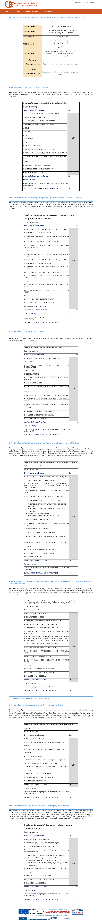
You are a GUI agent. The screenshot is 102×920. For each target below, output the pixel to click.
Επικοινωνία (47, 11)
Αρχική (8, 11)
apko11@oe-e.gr (81, 2)
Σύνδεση (93, 2)
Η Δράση (17, 11)
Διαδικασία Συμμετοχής (32, 11)
